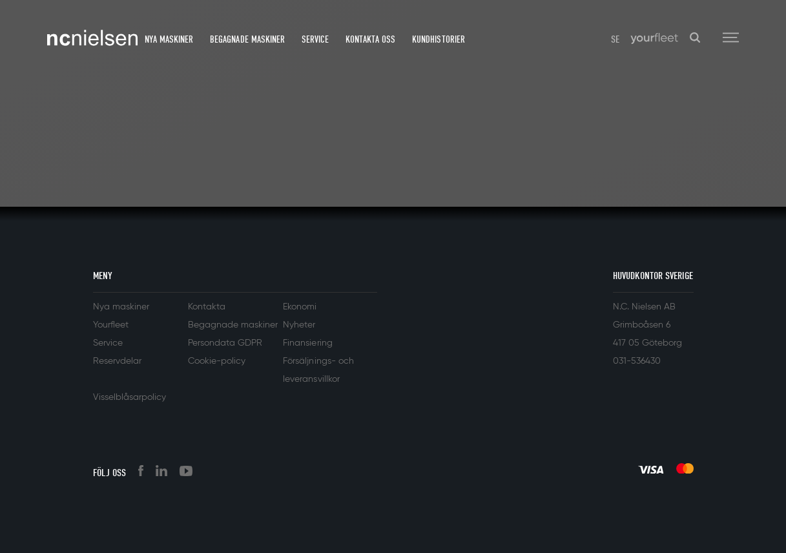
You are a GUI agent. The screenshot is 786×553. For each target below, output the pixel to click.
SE (615, 39)
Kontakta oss (370, 39)
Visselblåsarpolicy (129, 397)
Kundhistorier (438, 39)
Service (315, 39)
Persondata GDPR (225, 343)
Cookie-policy (216, 361)
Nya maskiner (169, 39)
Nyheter (299, 324)
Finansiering (307, 343)
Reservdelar (117, 361)
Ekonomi (299, 306)
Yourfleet (111, 324)
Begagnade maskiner (247, 39)
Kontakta (206, 306)
